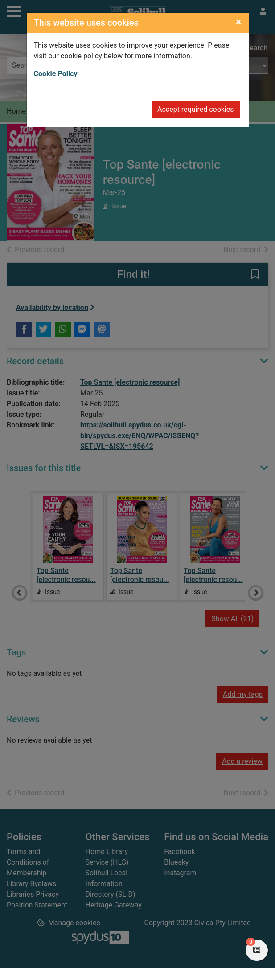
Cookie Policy (56, 73)
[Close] (239, 21)
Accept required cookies (195, 109)
